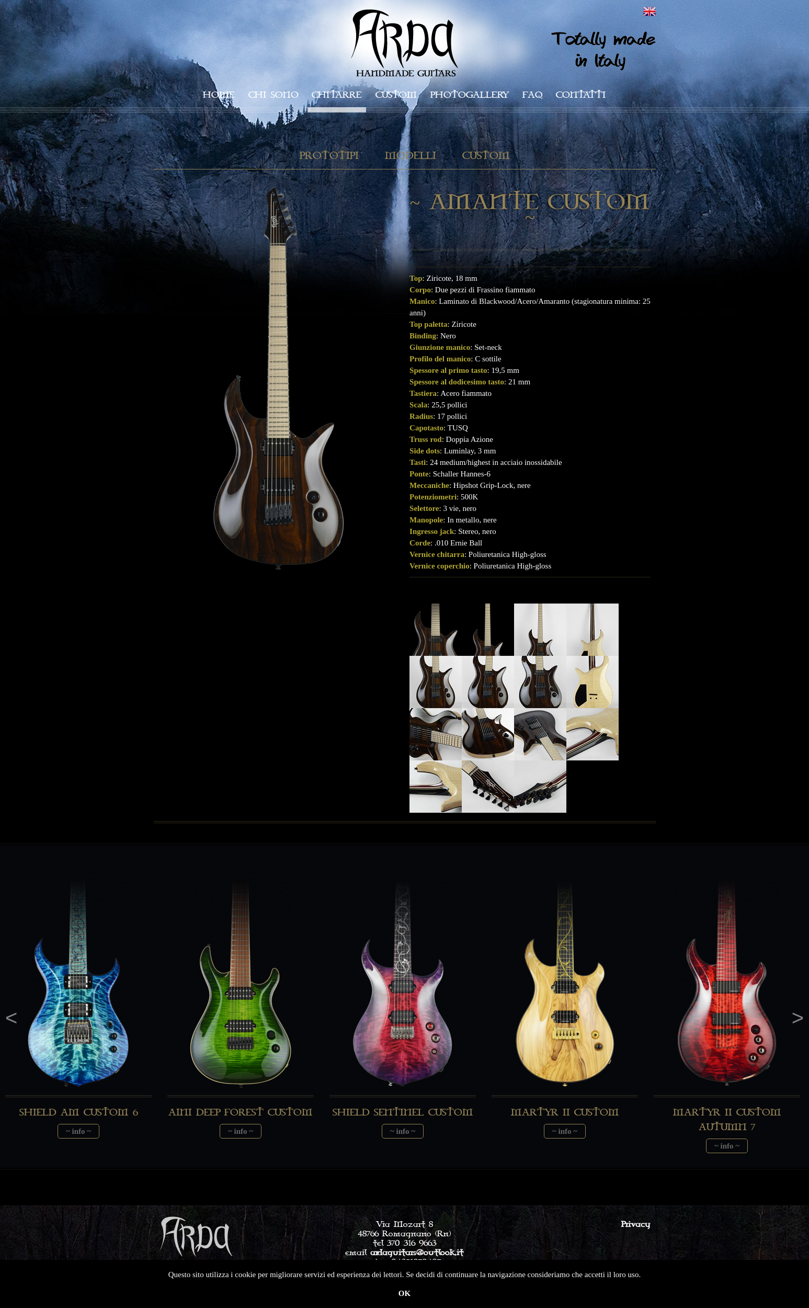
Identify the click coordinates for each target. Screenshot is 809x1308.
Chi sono (273, 95)
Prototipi (329, 156)
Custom (396, 95)
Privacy (636, 1224)
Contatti (581, 95)
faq (532, 95)
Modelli (410, 156)
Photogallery (469, 95)
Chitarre (337, 95)
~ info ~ (78, 1131)
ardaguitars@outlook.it (416, 1252)
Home (219, 95)
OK (404, 1293)
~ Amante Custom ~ (530, 210)
